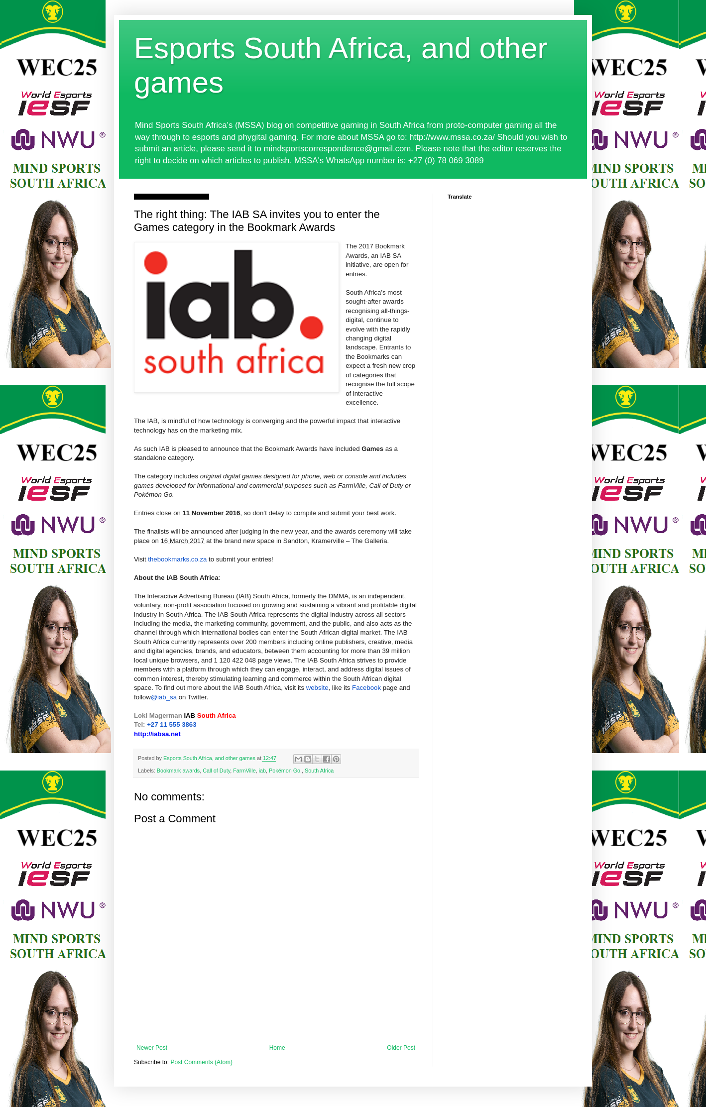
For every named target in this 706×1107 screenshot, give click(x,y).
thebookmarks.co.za (177, 559)
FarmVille (244, 771)
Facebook (366, 687)
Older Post (401, 1047)
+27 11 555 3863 (171, 724)
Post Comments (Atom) (201, 1062)
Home (277, 1047)
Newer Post (151, 1047)
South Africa (319, 771)
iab (262, 771)
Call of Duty (216, 771)
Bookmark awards (178, 771)
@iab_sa (164, 697)
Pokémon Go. (285, 771)
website (317, 687)
